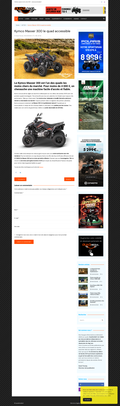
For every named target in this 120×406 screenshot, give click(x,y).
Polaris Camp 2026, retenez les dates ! (95, 293)
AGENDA (76, 19)
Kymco (41, 167)
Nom (16, 210)
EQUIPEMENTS (56, 19)
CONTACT (84, 19)
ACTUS (21, 19)
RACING (47, 19)
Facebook (101, 2)
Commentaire (18, 193)
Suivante (68, 179)
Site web (17, 226)
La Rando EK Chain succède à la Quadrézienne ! (95, 270)
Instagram (104, 2)
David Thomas (20, 35)
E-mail (16, 218)
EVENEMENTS (68, 19)
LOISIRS (27, 19)
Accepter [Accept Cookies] (87, 402)
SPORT (41, 19)
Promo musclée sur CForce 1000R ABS (95, 278)
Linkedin (20, 172)
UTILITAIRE (34, 19)
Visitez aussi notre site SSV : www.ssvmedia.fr (28, 2)
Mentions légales (75, 403)
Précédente (21, 179)
